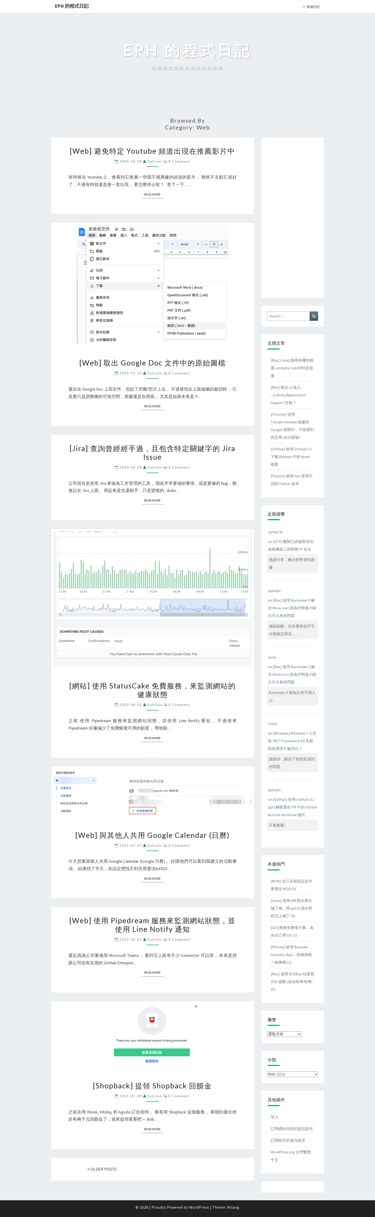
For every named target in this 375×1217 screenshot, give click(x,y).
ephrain (155, 161)
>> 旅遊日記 (311, 7)
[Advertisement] (292, 217)
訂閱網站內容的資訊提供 (292, 1128)
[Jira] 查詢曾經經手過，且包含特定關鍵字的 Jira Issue (152, 452)
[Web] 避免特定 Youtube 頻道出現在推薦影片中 (152, 151)
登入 (274, 1116)
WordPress (199, 1207)
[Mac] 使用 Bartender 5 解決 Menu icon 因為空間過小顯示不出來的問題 (292, 608)
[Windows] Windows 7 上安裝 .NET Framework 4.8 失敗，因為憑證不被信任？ (292, 741)
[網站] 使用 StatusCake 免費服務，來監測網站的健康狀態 (152, 690)
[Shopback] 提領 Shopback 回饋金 (152, 1085)
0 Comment (179, 161)
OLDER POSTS (101, 1169)
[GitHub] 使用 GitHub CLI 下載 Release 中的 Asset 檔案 (291, 457)
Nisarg (233, 1207)
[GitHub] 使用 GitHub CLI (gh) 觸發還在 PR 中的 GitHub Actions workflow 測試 (292, 807)
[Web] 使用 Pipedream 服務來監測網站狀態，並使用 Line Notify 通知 (152, 924)
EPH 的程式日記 (72, 6)
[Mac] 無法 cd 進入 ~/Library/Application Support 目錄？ (288, 395)
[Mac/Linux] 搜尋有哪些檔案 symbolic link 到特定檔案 (292, 368)
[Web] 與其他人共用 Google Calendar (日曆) (152, 835)
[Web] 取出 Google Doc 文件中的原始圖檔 (152, 362)
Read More (154, 194)
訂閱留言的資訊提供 (288, 1140)
